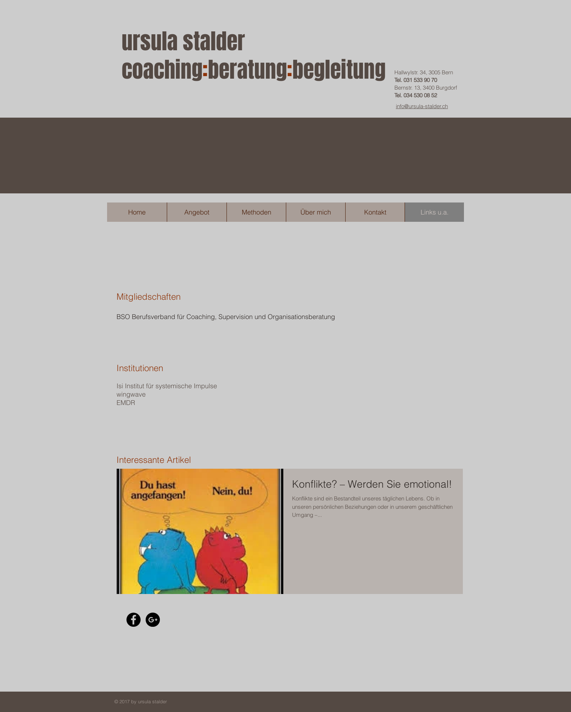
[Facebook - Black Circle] (133, 620)
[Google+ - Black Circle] (153, 620)
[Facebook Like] (191, 619)
